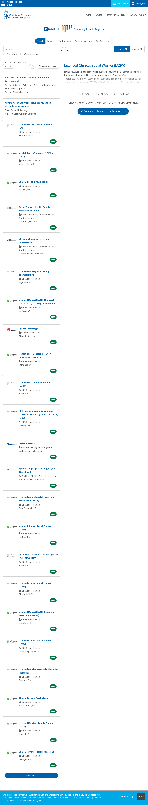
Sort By (8, 66)
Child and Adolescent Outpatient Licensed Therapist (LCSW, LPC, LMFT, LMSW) (38, 415)
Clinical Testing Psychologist (34, 181)
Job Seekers (120, 3)
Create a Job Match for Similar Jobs (103, 111)
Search (40, 41)
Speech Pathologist (29, 328)
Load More (31, 775)
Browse (51, 41)
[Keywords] (31, 49)
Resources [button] (136, 14)
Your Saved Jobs (103, 41)
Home (88, 14)
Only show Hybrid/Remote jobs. (22, 54)
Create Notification (48, 66)
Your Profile (116, 14)
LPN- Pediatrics (27, 443)
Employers (138, 3)
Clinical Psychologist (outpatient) (37, 751)
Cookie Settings (126, 796)
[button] (137, 49)
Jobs (99, 14)
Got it (141, 796)
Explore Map (65, 41)
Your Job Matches (83, 41)
